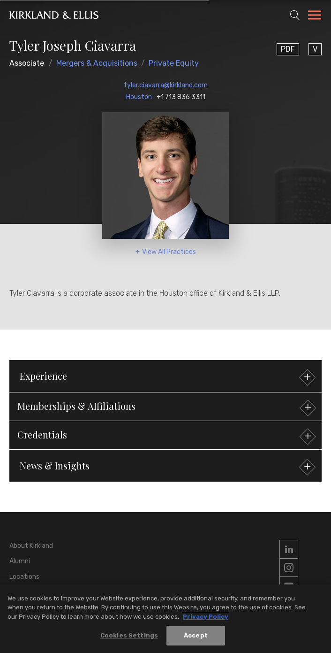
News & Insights (166, 467)
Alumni (19, 561)
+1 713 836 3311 (181, 97)
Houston (139, 97)
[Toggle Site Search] (295, 15)
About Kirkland (31, 546)
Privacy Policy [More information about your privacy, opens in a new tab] (205, 617)
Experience (166, 377)
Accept (196, 635)
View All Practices (169, 252)
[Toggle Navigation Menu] (315, 16)
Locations (24, 577)
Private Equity (174, 63)
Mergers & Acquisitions (96, 63)
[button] (165, 406)
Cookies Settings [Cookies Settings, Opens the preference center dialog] (129, 635)
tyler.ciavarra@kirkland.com (166, 85)
